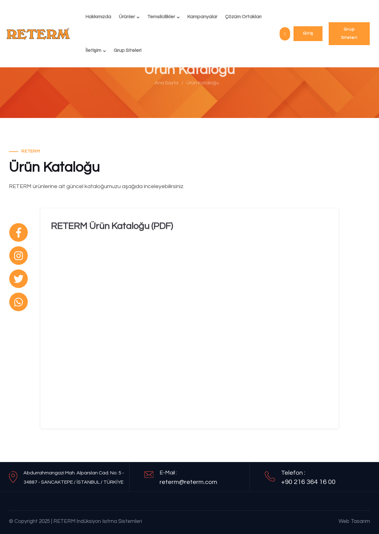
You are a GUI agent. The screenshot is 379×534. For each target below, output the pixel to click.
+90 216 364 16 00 (308, 482)
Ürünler (127, 16)
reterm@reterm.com (188, 482)
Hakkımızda (98, 16)
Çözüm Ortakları (243, 16)
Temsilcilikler (161, 16)
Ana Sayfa (165, 82)
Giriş (308, 33)
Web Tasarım (354, 521)
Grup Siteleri (127, 50)
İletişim (93, 50)
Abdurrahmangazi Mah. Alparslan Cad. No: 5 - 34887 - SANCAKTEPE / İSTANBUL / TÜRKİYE (73, 477)
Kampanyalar (202, 16)
